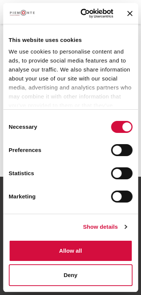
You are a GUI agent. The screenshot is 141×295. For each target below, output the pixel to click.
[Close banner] (129, 13)
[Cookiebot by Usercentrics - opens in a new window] (84, 13)
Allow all (70, 250)
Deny (70, 275)
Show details (100, 226)
